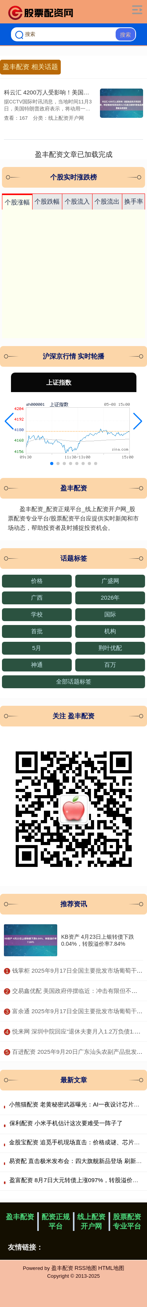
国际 (110, 614)
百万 (110, 664)
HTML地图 (111, 1268)
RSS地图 (85, 1268)
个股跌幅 (47, 201)
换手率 (133, 201)
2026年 (110, 597)
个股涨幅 (17, 202)
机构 (110, 631)
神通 (37, 664)
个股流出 (107, 201)
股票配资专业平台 (127, 1221)
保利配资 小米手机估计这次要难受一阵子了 (66, 1123)
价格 (37, 580)
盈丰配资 (20, 1217)
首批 (37, 631)
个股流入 (77, 201)
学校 (37, 614)
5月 (36, 648)
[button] (9, 421)
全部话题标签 (73, 681)
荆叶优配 (110, 648)
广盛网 (110, 580)
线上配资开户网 (91, 1221)
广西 (37, 597)
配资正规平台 (56, 1221)
